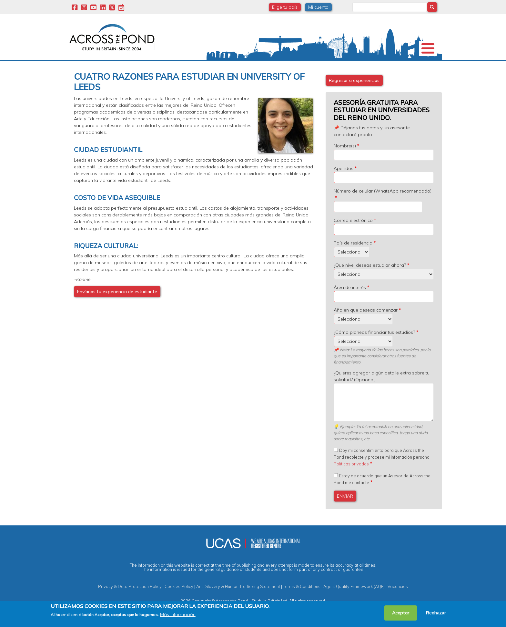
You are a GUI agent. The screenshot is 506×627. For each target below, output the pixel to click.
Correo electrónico (353, 238)
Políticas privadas (351, 481)
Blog (391, 69)
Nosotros (86, 69)
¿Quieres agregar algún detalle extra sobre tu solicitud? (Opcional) (382, 393)
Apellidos (343, 186)
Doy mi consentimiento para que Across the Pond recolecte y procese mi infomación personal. (382, 474)
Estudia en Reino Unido (172, 69)
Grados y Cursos (252, 69)
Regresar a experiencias (354, 98)
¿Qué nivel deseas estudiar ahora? (370, 282)
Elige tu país (285, 7)
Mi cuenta (318, 7)
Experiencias (304, 69)
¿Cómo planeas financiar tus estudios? (374, 350)
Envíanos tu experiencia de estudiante (117, 309)
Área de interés (350, 305)
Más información (178, 614)
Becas (222, 69)
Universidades (125, 69)
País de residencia (353, 260)
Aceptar (400, 613)
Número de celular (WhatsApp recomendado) (382, 208)
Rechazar (436, 612)
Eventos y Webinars (342, 69)
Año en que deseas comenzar (366, 327)
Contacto (420, 69)
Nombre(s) (345, 163)
